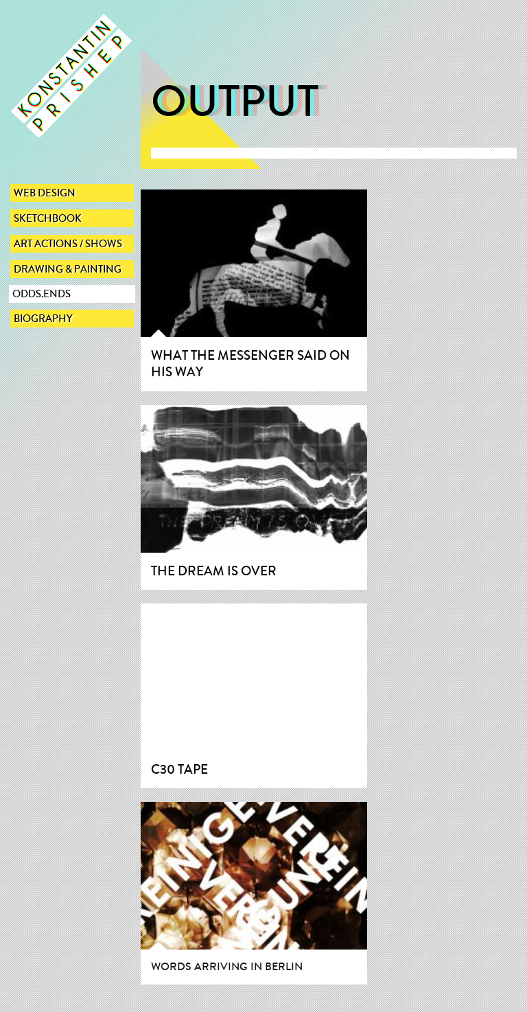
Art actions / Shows (68, 244)
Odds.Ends (41, 294)
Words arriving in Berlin (227, 967)
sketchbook (48, 218)
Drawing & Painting (67, 269)
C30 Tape (179, 769)
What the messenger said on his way (250, 363)
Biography (43, 318)
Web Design (44, 193)
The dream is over (214, 571)
